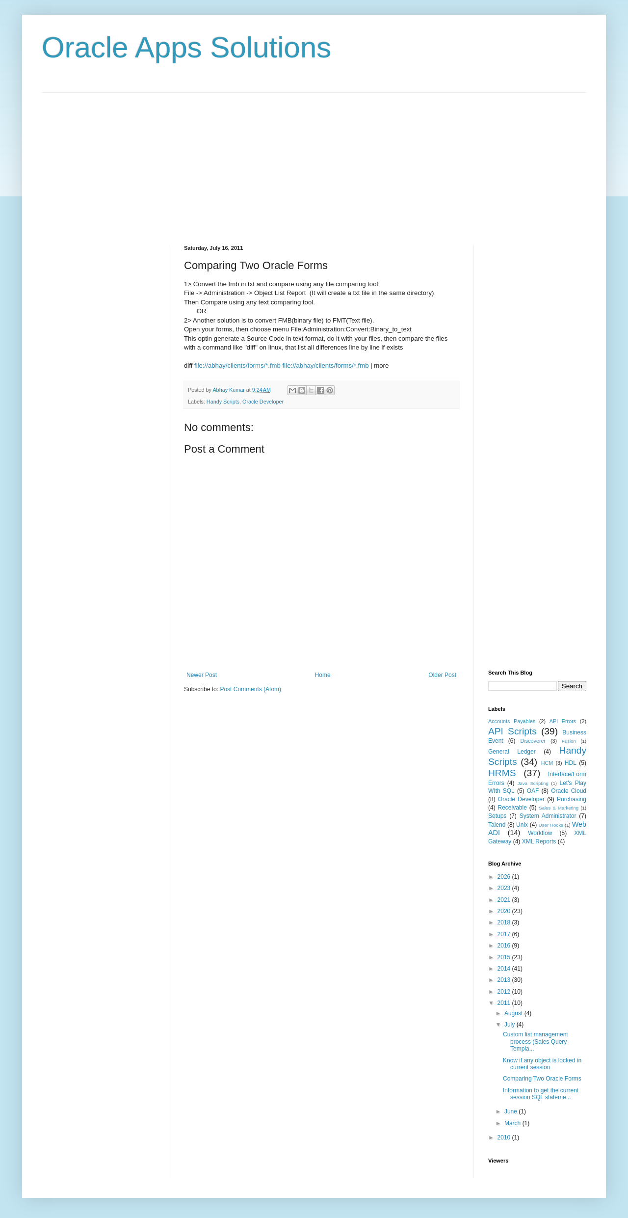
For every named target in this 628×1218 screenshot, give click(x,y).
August (514, 1013)
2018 (504, 922)
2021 (504, 899)
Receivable (512, 807)
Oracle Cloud (568, 790)
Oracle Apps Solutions (186, 47)
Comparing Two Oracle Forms (542, 1078)
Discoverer (533, 741)
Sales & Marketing (558, 808)
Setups (497, 815)
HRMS (502, 773)
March (513, 1123)
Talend (496, 824)
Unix (522, 824)
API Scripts (512, 731)
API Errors (563, 721)
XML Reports (539, 841)
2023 (504, 888)
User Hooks (551, 825)
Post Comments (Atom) (250, 689)
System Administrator (548, 815)
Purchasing (571, 799)
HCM (547, 763)
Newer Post (201, 675)
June (511, 1111)
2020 (504, 911)
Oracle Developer (263, 402)
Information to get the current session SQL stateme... (540, 1094)
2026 (504, 876)
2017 (504, 934)
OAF (533, 790)
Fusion (569, 741)
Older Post (442, 675)
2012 (504, 991)
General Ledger (512, 751)
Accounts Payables (511, 721)
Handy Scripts (223, 402)
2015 (504, 957)
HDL (570, 762)
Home (323, 675)
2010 (504, 1137)
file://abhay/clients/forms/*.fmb (237, 365)
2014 (504, 968)
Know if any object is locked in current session (542, 1064)
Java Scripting (533, 783)
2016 (504, 945)
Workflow (540, 833)
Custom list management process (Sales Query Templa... (535, 1041)
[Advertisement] (314, 161)
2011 (504, 1003)
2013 (504, 979)
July (510, 1024)
